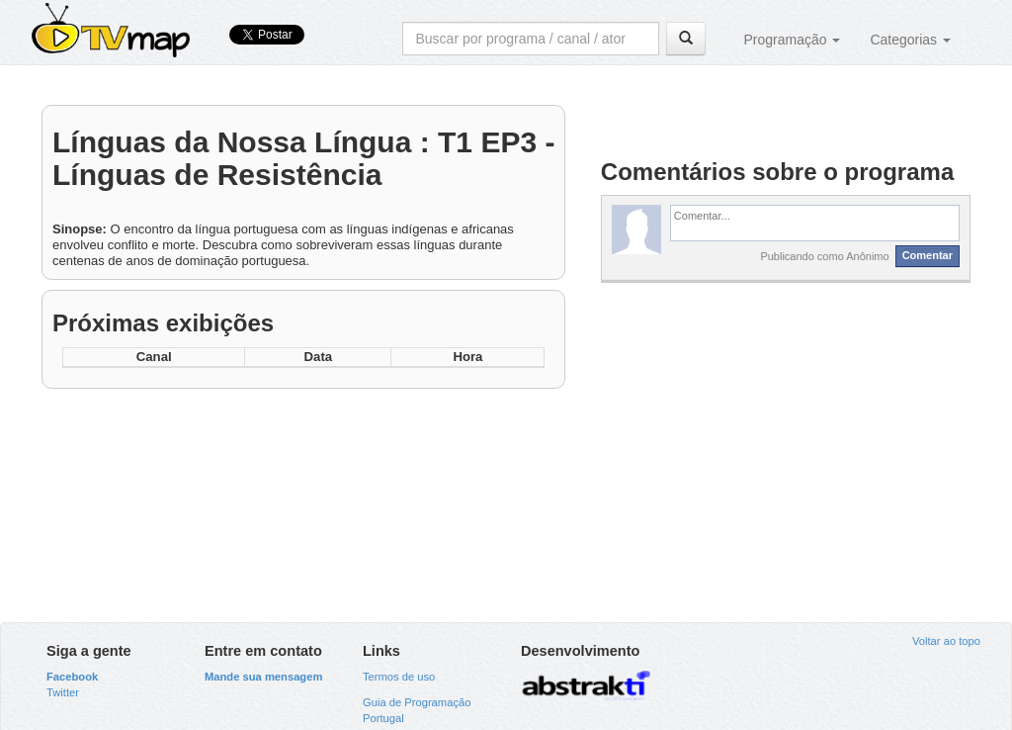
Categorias (910, 39)
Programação (791, 39)
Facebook (72, 677)
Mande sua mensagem (263, 677)
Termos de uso (399, 677)
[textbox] (815, 222)
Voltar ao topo (946, 641)
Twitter (62, 692)
